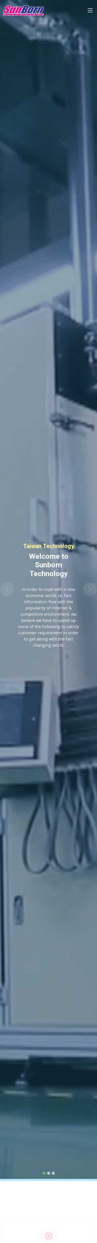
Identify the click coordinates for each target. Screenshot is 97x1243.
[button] (7, 589)
